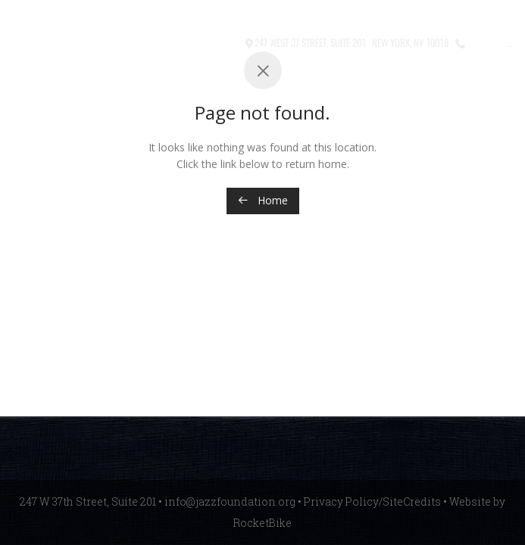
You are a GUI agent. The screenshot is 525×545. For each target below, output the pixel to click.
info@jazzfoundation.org (229, 501)
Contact (221, 42)
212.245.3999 (495, 42)
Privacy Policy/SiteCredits (372, 501)
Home (263, 200)
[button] (183, 43)
